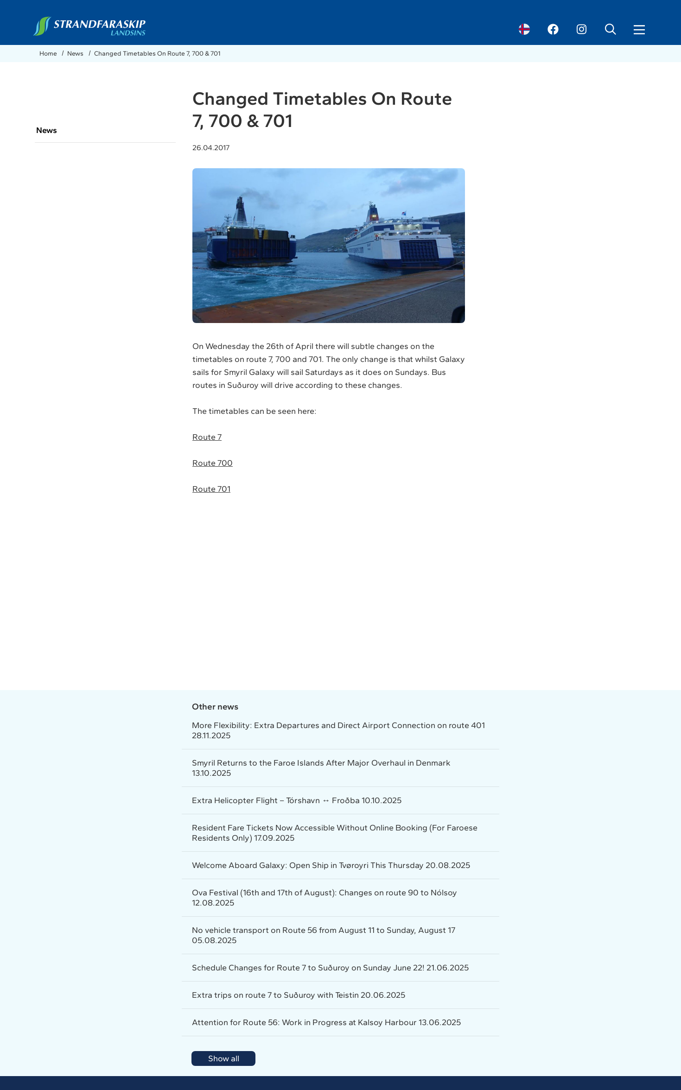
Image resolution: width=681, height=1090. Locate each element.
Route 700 (212, 463)
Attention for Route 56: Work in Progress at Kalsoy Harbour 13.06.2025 (326, 1022)
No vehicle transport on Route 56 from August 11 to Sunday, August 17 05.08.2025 (323, 935)
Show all (223, 1058)
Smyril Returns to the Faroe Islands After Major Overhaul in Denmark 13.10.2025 (321, 768)
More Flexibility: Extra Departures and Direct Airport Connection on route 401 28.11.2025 (338, 730)
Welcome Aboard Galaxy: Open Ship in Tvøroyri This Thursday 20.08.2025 (331, 865)
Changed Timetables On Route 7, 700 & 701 (157, 53)
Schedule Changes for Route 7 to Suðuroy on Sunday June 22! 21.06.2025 (330, 968)
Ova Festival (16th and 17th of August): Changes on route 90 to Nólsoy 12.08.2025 (324, 897)
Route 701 (211, 489)
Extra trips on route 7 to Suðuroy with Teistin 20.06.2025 (298, 995)
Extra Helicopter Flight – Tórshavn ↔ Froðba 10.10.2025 (296, 800)
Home (48, 53)
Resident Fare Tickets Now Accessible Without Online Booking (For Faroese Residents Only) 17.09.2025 (334, 833)
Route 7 (207, 437)
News (76, 53)
